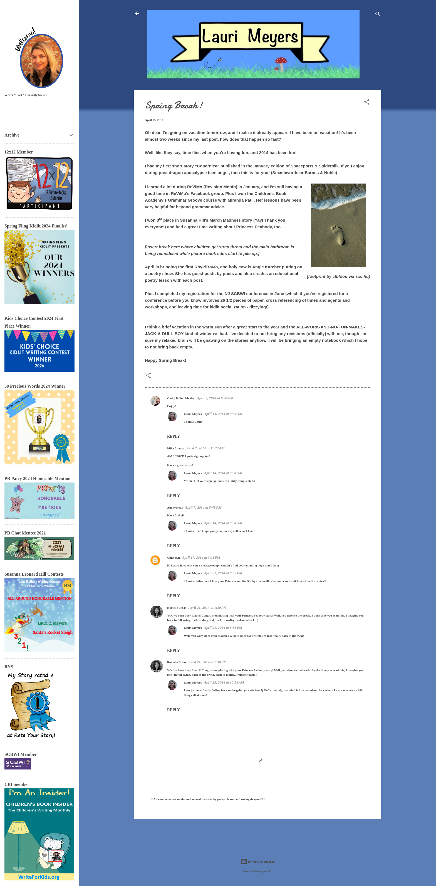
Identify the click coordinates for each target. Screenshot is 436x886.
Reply (173, 436)
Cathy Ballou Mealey (181, 398)
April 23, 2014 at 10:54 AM (224, 682)
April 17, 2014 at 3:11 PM (201, 557)
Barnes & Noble (320, 172)
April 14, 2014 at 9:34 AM (223, 414)
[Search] (378, 15)
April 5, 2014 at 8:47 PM (215, 398)
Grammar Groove (185, 200)
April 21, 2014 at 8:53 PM (223, 627)
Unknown (173, 557)
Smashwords (285, 172)
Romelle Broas (176, 607)
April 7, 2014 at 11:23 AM (205, 448)
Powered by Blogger (257, 861)
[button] (366, 102)
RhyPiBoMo (206, 266)
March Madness (225, 220)
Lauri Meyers (193, 413)
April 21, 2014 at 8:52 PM (223, 573)
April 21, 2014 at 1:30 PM (208, 607)
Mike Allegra (175, 448)
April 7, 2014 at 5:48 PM (203, 507)
